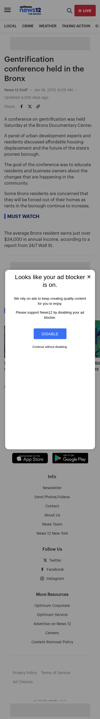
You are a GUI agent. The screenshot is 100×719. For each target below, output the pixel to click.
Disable (50, 334)
